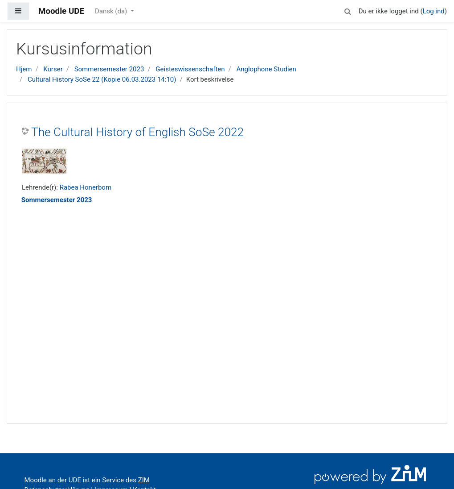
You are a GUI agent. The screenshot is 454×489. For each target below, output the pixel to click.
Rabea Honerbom (85, 187)
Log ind (434, 11)
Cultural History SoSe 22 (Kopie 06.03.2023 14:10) (102, 79)
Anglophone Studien (266, 69)
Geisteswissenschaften (190, 69)
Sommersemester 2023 (109, 69)
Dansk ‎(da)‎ (112, 11)
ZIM (144, 480)
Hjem (24, 69)
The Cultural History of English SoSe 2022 (137, 132)
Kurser (52, 69)
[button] (348, 10)
